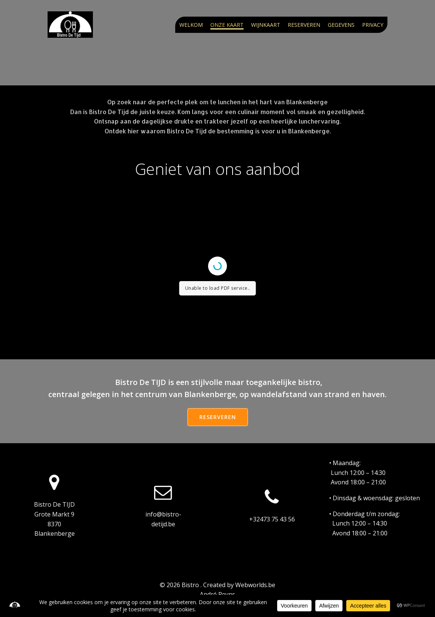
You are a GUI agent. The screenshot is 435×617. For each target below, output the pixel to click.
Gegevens (341, 24)
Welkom (191, 24)
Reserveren (304, 24)
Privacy (372, 24)
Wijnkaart (265, 24)
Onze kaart (227, 24)
